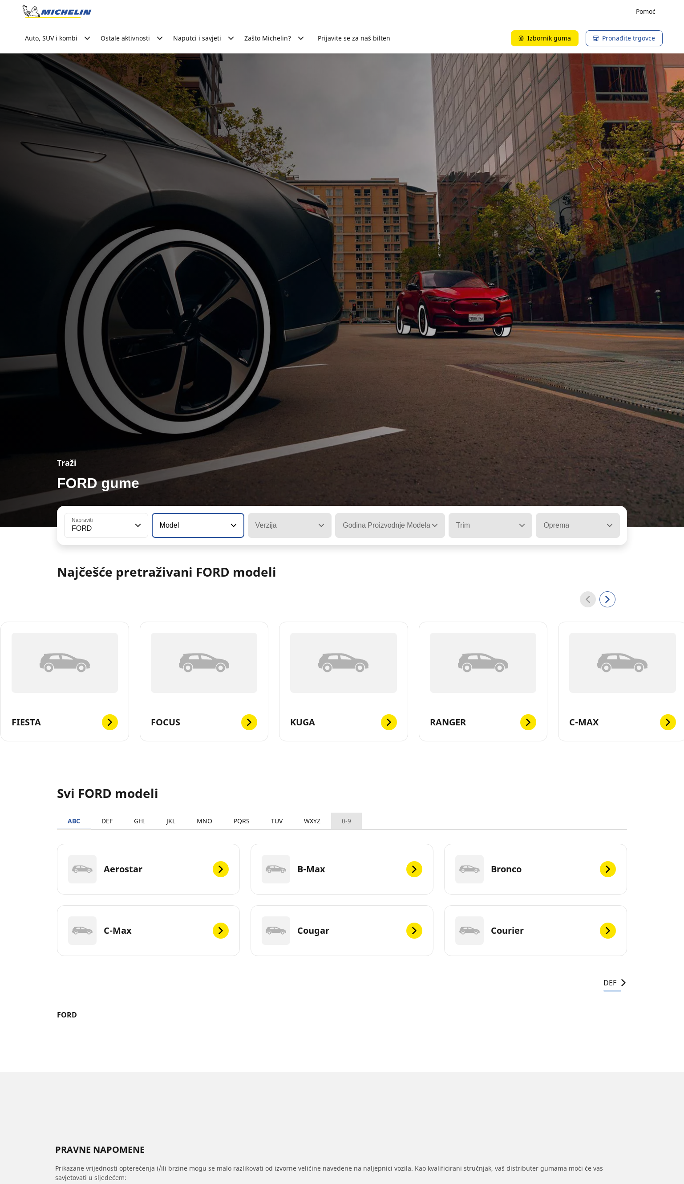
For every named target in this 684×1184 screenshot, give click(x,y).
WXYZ (312, 821)
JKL (170, 821)
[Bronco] (535, 869)
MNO (204, 821)
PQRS (242, 821)
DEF (107, 821)
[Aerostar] (148, 869)
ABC (74, 821)
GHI (139, 821)
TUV (277, 821)
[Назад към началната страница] (57, 12)
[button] (137, 525)
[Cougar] (342, 930)
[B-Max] (342, 869)
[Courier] (535, 930)
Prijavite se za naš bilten (354, 38)
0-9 (346, 821)
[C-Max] (148, 930)
